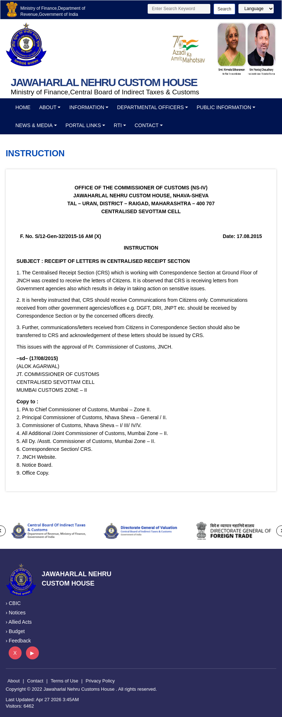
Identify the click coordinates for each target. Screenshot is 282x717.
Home (23, 107)
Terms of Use (65, 681)
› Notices (16, 612)
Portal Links (83, 125)
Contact (147, 125)
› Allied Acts (19, 622)
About (48, 107)
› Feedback (18, 641)
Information (86, 107)
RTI (118, 125)
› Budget (15, 631)
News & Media (34, 125)
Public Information (224, 107)
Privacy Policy (100, 681)
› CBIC (13, 603)
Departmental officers (150, 107)
